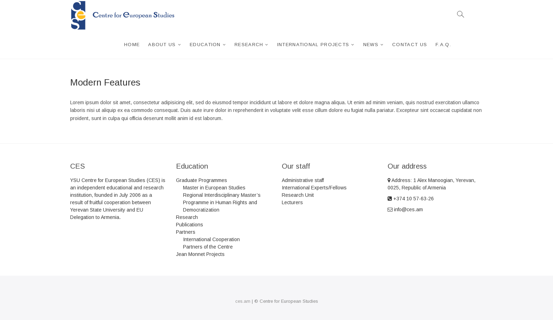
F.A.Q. (443, 44)
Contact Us (409, 44)
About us (162, 44)
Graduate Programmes (201, 180)
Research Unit (298, 195)
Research (249, 44)
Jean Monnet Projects (200, 254)
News (370, 44)
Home (132, 44)
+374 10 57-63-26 (411, 198)
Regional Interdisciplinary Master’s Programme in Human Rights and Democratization (222, 202)
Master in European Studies (214, 187)
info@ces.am (405, 209)
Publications (189, 224)
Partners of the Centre (208, 247)
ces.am (242, 301)
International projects (313, 44)
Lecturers (292, 202)
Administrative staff (303, 180)
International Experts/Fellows (314, 187)
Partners (185, 232)
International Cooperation (211, 239)
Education (205, 44)
